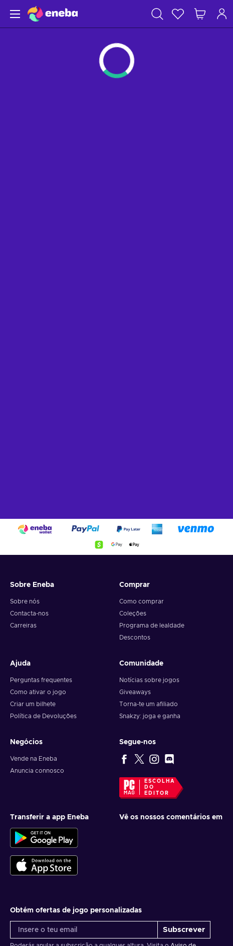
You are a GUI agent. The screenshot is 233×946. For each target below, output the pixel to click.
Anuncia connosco (37, 771)
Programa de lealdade (151, 625)
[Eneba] (53, 14)
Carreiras (23, 625)
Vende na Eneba (33, 759)
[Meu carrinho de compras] (200, 14)
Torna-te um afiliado (148, 704)
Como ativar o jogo (38, 692)
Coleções (132, 613)
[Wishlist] (178, 14)
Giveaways (135, 692)
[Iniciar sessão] (222, 14)
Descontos (134, 638)
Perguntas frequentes (41, 680)
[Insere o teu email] (84, 929)
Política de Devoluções (43, 716)
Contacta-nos (29, 613)
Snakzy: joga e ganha (149, 716)
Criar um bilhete (33, 704)
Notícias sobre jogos (149, 680)
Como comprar (141, 601)
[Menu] (14, 14)
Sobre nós (25, 601)
